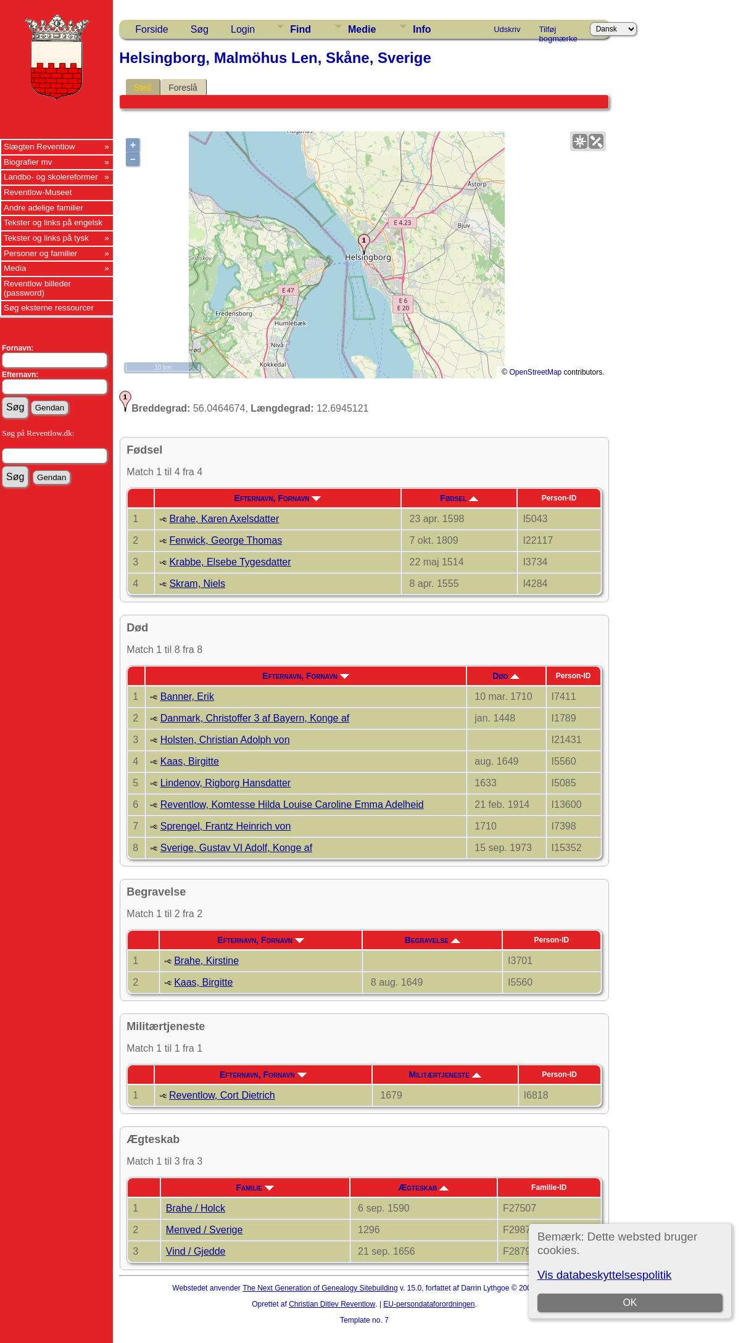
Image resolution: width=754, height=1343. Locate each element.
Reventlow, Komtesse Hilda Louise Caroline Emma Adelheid (292, 804)
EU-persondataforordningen (428, 1304)
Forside (151, 29)
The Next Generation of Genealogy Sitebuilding (320, 1288)
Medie (362, 29)
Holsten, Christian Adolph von (225, 739)
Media (15, 268)
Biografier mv (28, 162)
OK (630, 1302)
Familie (255, 1187)
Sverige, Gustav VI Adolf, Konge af (236, 847)
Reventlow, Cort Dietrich (222, 1095)
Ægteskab (423, 1187)
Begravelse (432, 940)
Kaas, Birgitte (189, 761)
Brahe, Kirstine (206, 960)
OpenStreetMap (536, 372)
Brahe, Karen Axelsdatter (224, 519)
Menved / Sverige (204, 1229)
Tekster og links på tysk (46, 238)
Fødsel (459, 498)
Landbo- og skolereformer (51, 176)
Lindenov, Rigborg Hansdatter (225, 783)
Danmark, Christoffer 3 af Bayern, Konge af (255, 718)
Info (422, 29)
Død (506, 676)
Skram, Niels (197, 583)
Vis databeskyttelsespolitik (604, 1274)
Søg (200, 29)
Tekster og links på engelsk (53, 222)
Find (300, 29)
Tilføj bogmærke (558, 31)
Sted (142, 88)
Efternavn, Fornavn (277, 498)
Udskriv (507, 29)
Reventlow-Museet (38, 192)
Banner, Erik (187, 696)
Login (243, 29)
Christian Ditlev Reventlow (332, 1304)
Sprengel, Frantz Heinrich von (225, 826)
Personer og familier (40, 253)
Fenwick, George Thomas (225, 540)
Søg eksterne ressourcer (49, 307)
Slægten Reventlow (39, 146)
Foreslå (182, 88)
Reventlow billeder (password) (37, 288)
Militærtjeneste (445, 1074)
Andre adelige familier (43, 207)
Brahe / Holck (195, 1208)
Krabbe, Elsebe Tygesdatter (230, 562)
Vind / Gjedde (196, 1251)
